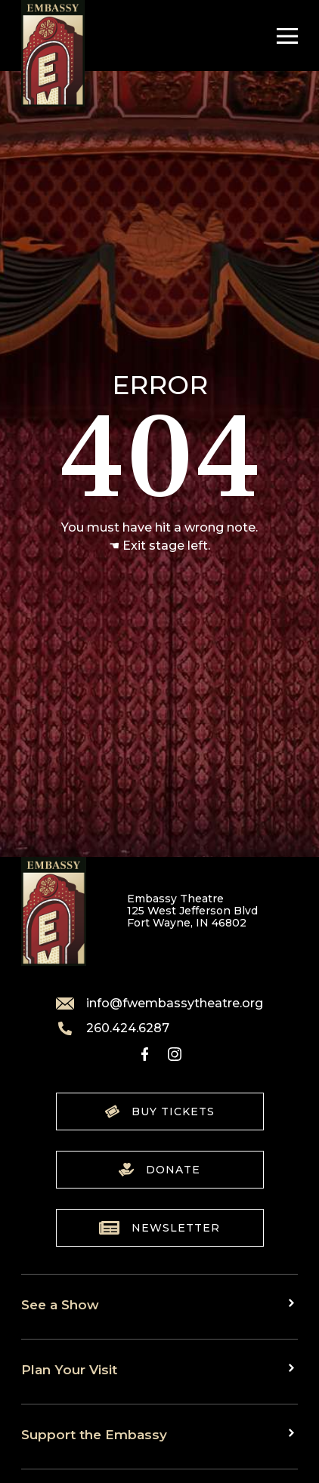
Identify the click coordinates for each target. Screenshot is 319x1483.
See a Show (60, 1304)
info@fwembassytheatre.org (159, 1003)
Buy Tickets (160, 1111)
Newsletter (159, 1228)
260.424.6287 (112, 1028)
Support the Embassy (94, 1434)
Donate (159, 1169)
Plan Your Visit (69, 1369)
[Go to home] (53, 53)
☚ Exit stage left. (159, 545)
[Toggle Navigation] (283, 36)
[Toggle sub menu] (293, 1303)
